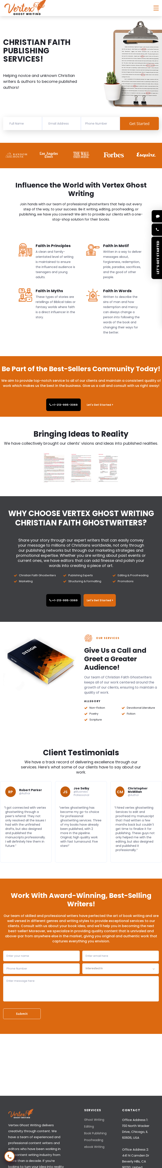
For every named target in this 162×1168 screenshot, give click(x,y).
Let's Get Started (100, 405)
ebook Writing (94, 1147)
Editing (89, 1126)
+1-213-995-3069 (63, 405)
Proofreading (93, 1140)
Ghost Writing (94, 1120)
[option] (17, 154)
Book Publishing (95, 1133)
